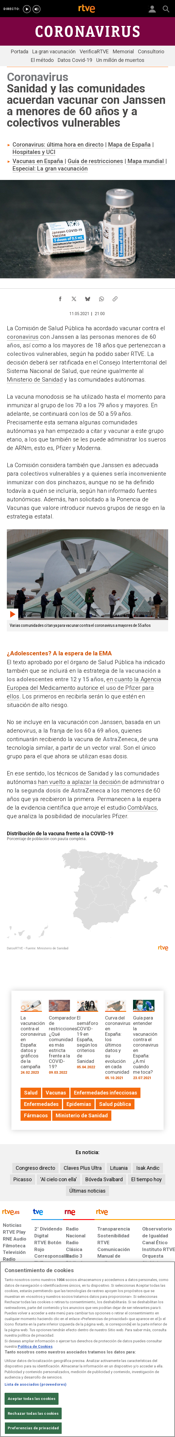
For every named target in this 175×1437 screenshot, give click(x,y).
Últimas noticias (87, 1191)
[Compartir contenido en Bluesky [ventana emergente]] (87, 297)
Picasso (22, 1179)
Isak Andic (148, 1168)
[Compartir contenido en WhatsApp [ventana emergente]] (101, 297)
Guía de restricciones (95, 161)
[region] (87, 1349)
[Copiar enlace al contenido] (115, 297)
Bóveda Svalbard (104, 1179)
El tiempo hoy (146, 1179)
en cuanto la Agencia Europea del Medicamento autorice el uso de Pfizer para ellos (84, 688)
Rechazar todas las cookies (33, 1413)
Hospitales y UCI (34, 152)
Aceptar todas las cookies (31, 1399)
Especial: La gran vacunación (50, 168)
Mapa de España (129, 144)
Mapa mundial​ (145, 161)
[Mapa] (87, 892)
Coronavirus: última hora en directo (58, 144)
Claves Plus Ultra (83, 1168)
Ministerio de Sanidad (35, 379)
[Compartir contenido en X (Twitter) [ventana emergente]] (74, 297)
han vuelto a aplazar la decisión (80, 782)
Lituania (119, 1168)
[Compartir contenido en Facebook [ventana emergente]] (60, 297)
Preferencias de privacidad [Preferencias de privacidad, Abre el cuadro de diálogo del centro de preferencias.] (33, 1428)
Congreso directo (35, 1168)
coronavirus (23, 336)
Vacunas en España (39, 161)
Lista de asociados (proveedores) (36, 1384)
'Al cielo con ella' (58, 1179)
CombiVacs (142, 807)
